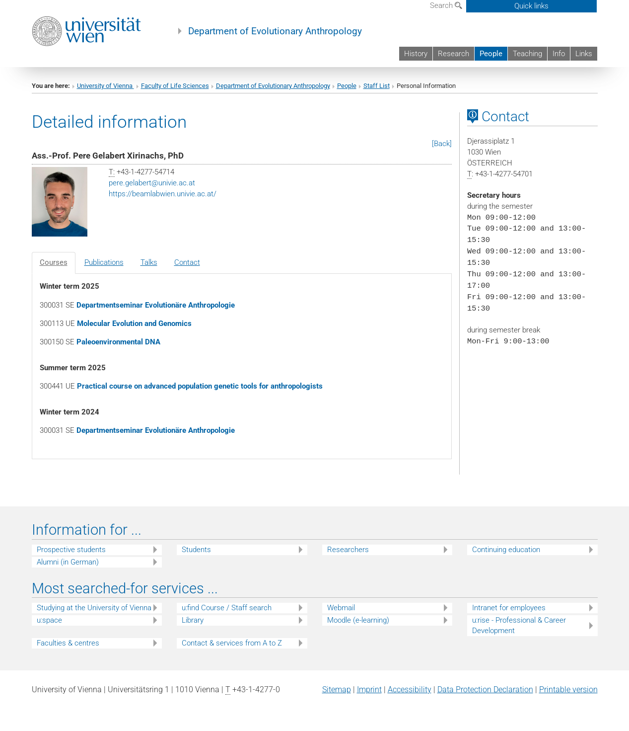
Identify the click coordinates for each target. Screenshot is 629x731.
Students (196, 549)
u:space (49, 620)
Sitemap (336, 689)
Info (559, 53)
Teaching (527, 53)
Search (446, 5)
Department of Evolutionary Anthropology (275, 31)
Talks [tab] (148, 262)
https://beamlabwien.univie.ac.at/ (162, 193)
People (491, 53)
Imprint (369, 689)
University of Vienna (105, 85)
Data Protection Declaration (485, 689)
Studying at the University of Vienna (94, 607)
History (415, 53)
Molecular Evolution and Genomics (134, 323)
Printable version (568, 689)
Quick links (531, 5)
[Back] (442, 143)
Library (193, 620)
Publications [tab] (104, 262)
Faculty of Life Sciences (175, 85)
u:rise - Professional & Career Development (519, 625)
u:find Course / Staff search (227, 607)
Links (583, 53)
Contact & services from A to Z (232, 643)
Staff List (376, 85)
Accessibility (409, 689)
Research (453, 53)
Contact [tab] (187, 262)
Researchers (348, 549)
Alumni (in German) (68, 562)
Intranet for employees (509, 607)
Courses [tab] (54, 262)
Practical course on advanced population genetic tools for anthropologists (200, 386)
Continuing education (506, 549)
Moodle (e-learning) (358, 620)
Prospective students (71, 549)
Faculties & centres (68, 643)
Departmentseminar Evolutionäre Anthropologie (155, 305)
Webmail (341, 607)
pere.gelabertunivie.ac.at (152, 182)
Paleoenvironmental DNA (118, 341)
